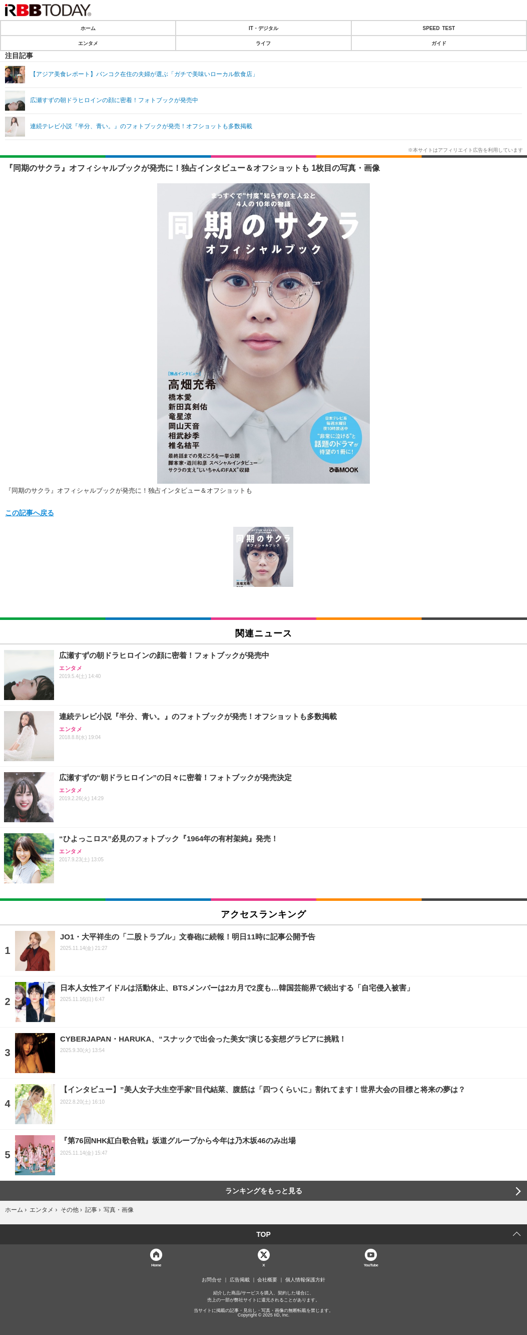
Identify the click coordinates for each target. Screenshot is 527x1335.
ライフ (263, 43)
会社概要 (267, 1279)
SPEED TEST (439, 28)
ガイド (438, 43)
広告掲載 (240, 1279)
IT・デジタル (263, 28)
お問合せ (212, 1279)
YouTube (371, 1264)
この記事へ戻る (29, 512)
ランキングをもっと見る (263, 1191)
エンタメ (88, 43)
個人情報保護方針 (305, 1279)
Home (156, 1264)
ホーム (88, 28)
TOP (263, 1234)
